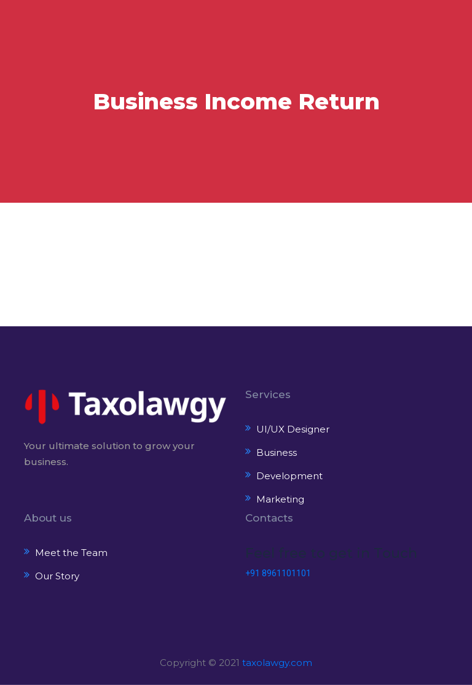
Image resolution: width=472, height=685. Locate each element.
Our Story (57, 576)
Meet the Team (71, 552)
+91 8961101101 (278, 573)
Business (276, 452)
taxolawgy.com (277, 662)
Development (289, 476)
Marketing (280, 499)
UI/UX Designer (292, 429)
